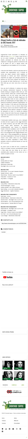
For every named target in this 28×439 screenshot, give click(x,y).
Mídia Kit (16, 420)
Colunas (4, 420)
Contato (4, 423)
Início (3, 418)
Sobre (15, 418)
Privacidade (17, 423)
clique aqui (12, 56)
